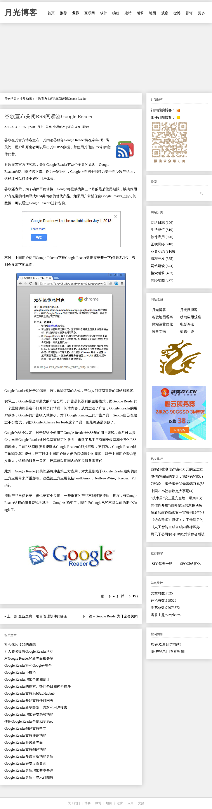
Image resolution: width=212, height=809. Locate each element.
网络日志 (162, 222)
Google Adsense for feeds (50, 422)
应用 (130, 803)
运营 (120, 803)
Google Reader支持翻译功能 (25, 749)
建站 (128, 13)
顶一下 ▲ (108, 596)
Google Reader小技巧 (20, 672)
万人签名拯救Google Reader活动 (28, 651)
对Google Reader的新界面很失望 (28, 658)
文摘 (141, 803)
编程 (115, 13)
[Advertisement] (106, 58)
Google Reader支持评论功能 (25, 735)
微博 (177, 13)
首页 (51, 13)
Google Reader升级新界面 (23, 742)
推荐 (63, 13)
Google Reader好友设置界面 (25, 763)
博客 (88, 803)
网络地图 (162, 280)
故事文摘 (159, 331)
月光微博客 (189, 310)
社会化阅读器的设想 (20, 644)
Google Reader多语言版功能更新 (28, 756)
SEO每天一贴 (162, 564)
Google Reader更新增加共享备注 (28, 770)
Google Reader (74, 140)
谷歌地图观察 (162, 317)
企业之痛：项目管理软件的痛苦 (42, 616)
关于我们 (74, 803)
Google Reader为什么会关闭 (117, 616)
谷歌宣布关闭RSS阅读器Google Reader (48, 116)
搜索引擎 (162, 273)
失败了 (108, 422)
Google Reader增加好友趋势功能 (28, 714)
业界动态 (26, 98)
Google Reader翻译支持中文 (25, 728)
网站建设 (162, 266)
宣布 (35, 140)
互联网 (89, 13)
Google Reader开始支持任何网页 (28, 700)
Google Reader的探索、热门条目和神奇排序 (37, 686)
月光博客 (21, 12)
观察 (164, 13)
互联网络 (162, 244)
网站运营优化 (162, 324)
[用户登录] (159, 651)
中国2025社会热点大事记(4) (172, 491)
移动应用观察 (190, 317)
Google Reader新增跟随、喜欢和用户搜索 (35, 707)
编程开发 (162, 258)
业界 (75, 13)
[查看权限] (177, 651)
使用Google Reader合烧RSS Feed (28, 721)
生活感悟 (162, 230)
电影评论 (187, 324)
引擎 (140, 13)
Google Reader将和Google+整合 (28, 665)
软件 (103, 13)
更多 (201, 13)
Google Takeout (40, 203)
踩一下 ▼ (128, 596)
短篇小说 (187, 331)
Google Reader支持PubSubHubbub (29, 693)
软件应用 (162, 237)
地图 (152, 13)
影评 (189, 13)
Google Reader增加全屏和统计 (27, 679)
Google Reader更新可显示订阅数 (28, 777)
